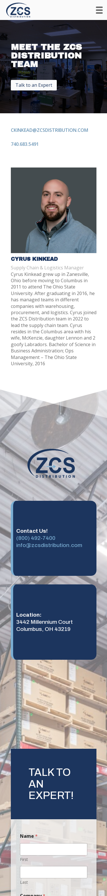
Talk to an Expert (33, 85)
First (24, 859)
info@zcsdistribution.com (49, 545)
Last (24, 882)
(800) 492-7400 (35, 538)
